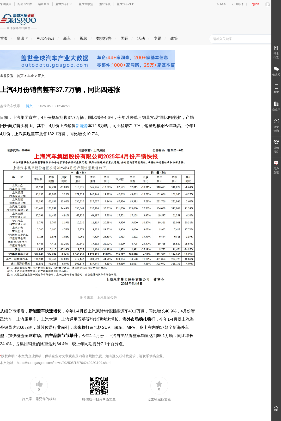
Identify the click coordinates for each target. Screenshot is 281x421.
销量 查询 (276, 125)
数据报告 (104, 38)
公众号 (276, 71)
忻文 (29, 106)
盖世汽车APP (125, 4)
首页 (4, 38)
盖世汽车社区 (64, 4)
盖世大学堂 (86, 4)
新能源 (82, 125)
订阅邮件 (238, 4)
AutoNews (45, 38)
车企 (30, 76)
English (254, 4)
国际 (124, 38)
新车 (67, 38)
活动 (141, 38)
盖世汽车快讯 (10, 106)
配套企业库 (25, 4)
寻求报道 (276, 52)
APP (276, 89)
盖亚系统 (105, 4)
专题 (157, 38)
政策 (174, 38)
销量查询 (43, 4)
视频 (83, 38)
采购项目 (6, 4)
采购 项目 (276, 146)
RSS (223, 4)
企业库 (276, 106)
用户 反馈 (276, 167)
